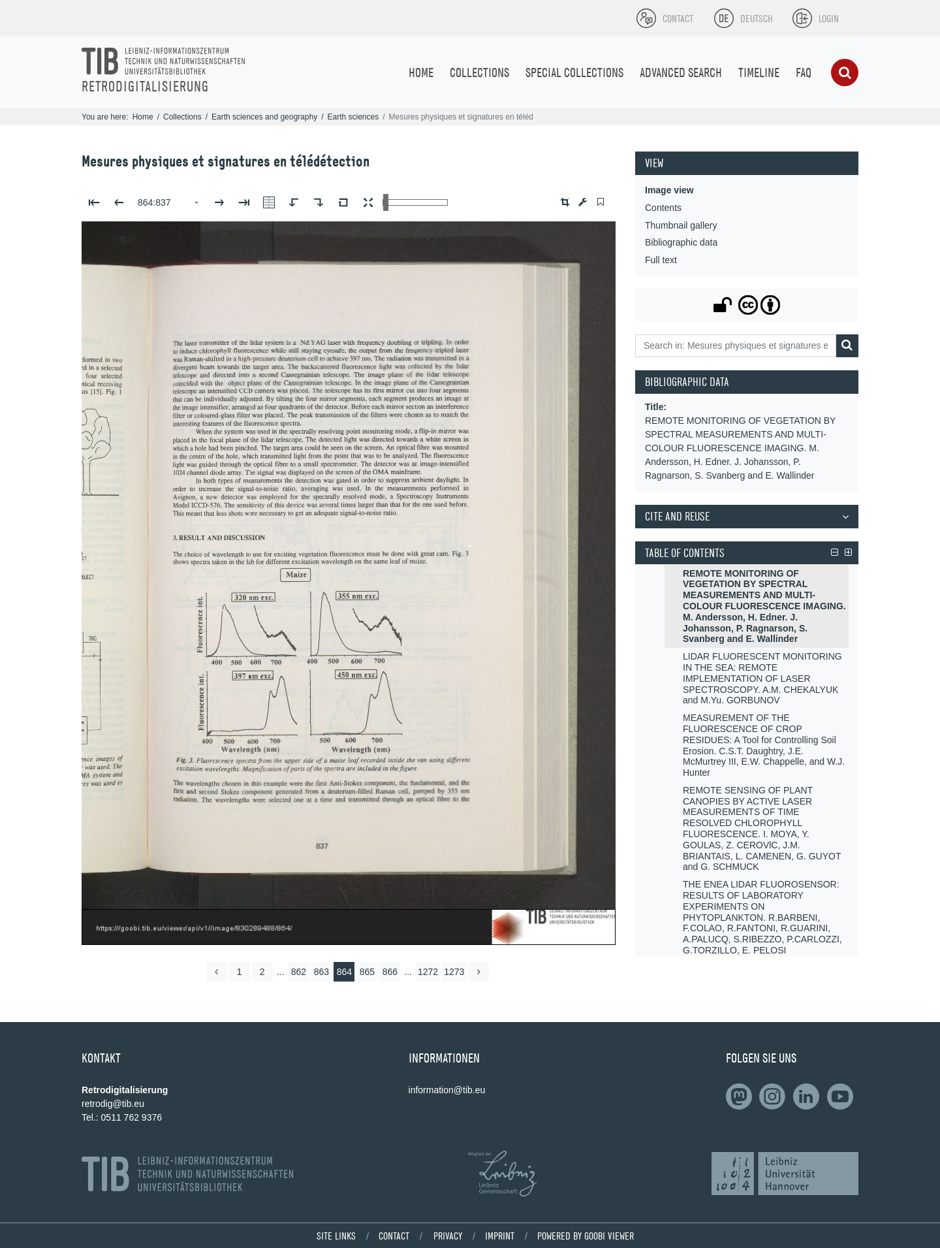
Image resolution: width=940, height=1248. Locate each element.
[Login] (815, 18)
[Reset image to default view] (343, 202)
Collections (182, 116)
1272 (428, 972)
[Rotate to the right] (318, 202)
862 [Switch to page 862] (298, 972)
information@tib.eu (447, 1090)
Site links (336, 1235)
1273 (454, 972)
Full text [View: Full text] (661, 260)
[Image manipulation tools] (582, 202)
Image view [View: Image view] (669, 190)
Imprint (499, 1235)
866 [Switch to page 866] (390, 972)
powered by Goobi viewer (585, 1235)
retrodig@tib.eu (113, 1103)
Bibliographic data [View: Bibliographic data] (681, 242)
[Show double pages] (268, 202)
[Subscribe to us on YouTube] (842, 1096)
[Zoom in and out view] (415, 202)
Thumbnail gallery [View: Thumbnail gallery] (681, 225)
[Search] (844, 72)
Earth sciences (353, 116)
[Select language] (724, 18)
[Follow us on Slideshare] (775, 1096)
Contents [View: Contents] (663, 207)
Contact (394, 1235)
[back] (216, 972)
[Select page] (169, 202)
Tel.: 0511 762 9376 (122, 1117)
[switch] (600, 202)
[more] (478, 972)
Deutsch (756, 18)
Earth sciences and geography (264, 116)
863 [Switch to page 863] (321, 972)
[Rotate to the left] (293, 202)
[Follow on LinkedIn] (741, 1096)
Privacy (447, 1235)
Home (143, 116)
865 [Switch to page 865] (367, 972)
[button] (565, 202)
